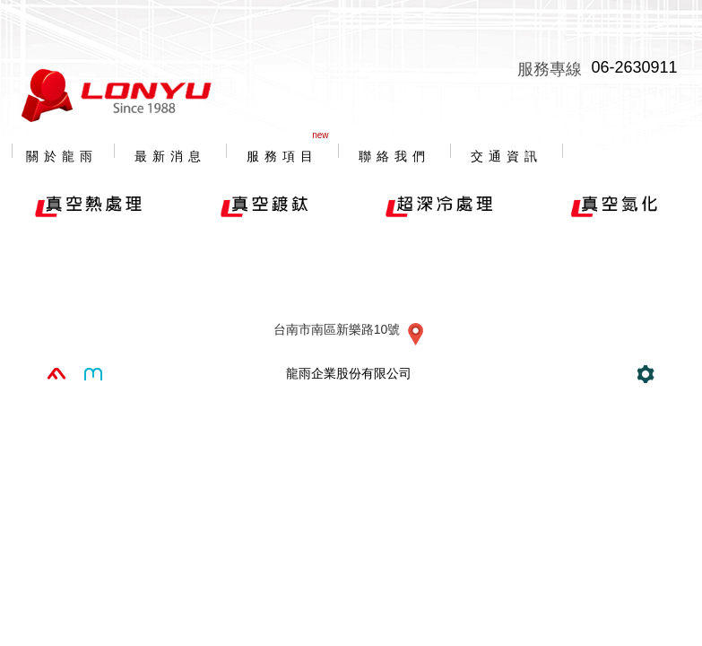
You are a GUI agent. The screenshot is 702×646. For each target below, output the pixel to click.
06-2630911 (634, 67)
